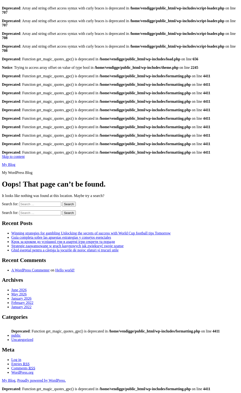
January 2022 (21, 307)
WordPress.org (22, 372)
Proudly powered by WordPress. (41, 380)
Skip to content (13, 157)
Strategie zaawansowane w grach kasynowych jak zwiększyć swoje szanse (67, 246)
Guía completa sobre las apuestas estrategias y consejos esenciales (61, 237)
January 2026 (21, 298)
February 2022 (22, 303)
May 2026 (19, 294)
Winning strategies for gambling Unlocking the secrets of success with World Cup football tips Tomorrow (91, 233)
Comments (23, 368)
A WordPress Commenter (30, 270)
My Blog (8, 165)
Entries (20, 364)
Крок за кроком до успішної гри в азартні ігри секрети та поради (63, 242)
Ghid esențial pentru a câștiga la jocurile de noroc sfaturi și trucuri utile (65, 250)
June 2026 (19, 290)
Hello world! (65, 270)
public (16, 335)
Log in (16, 360)
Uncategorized (22, 340)
